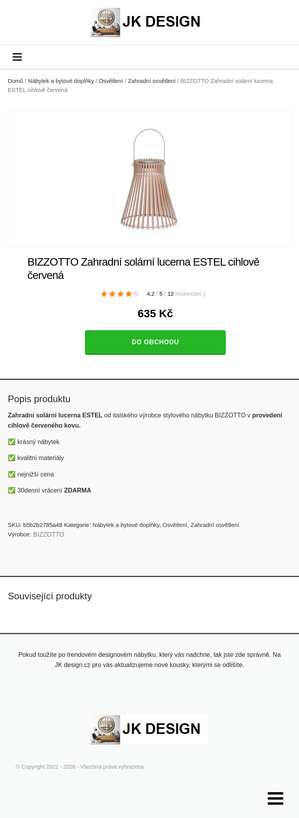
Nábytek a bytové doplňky (61, 81)
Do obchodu (155, 342)
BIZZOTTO (48, 534)
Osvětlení (111, 81)
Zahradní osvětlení (152, 81)
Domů (15, 81)
